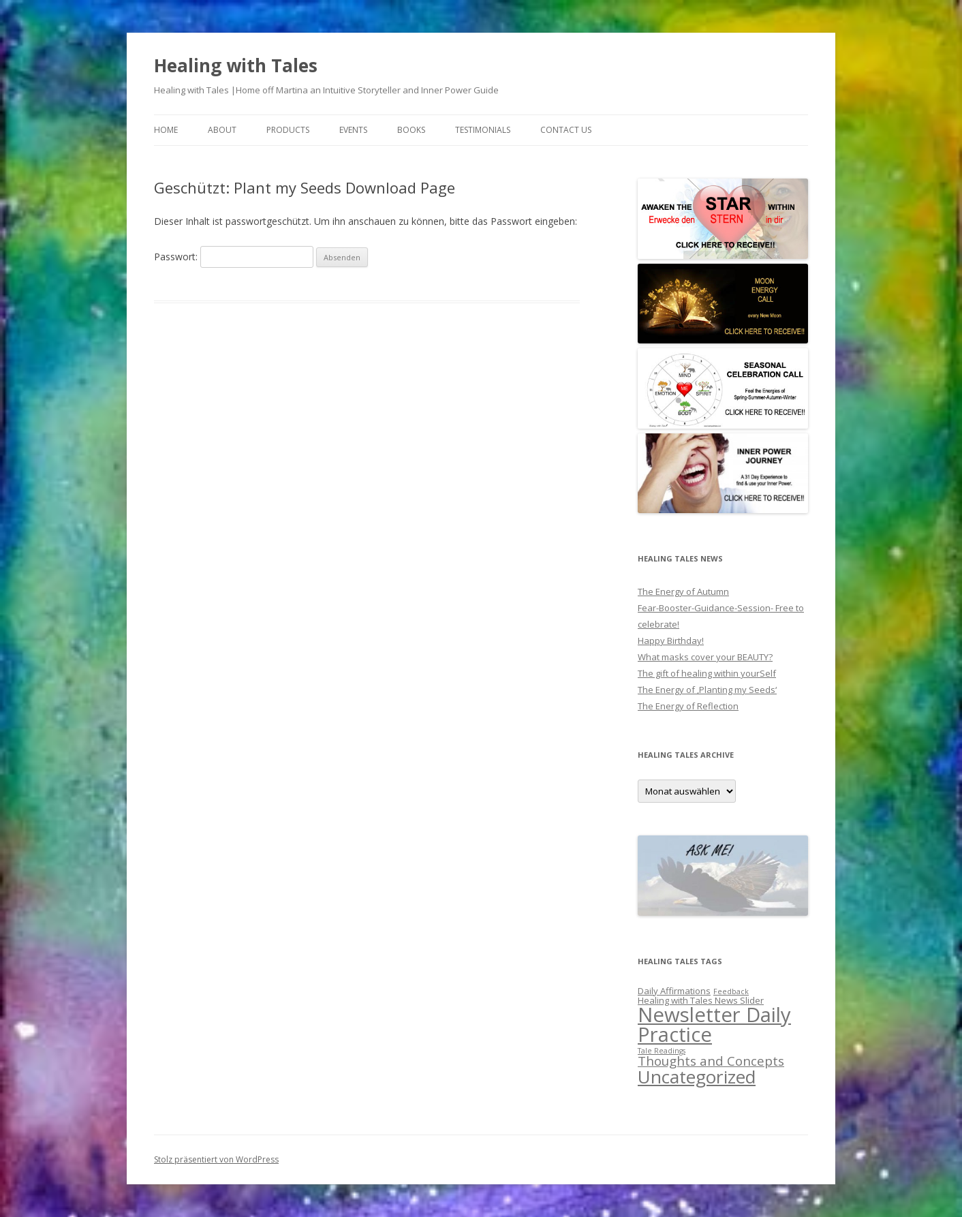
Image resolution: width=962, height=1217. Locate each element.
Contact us (565, 130)
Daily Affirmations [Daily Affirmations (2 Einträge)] (674, 991)
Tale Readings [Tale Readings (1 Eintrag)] (661, 1051)
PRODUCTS (287, 130)
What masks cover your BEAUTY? (705, 657)
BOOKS (411, 130)
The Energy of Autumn (683, 591)
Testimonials (482, 130)
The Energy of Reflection (688, 706)
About (222, 130)
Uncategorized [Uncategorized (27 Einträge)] (697, 1076)
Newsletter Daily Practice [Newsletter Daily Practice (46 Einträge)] (714, 1024)
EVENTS (353, 130)
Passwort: (233, 256)
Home (166, 130)
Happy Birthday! (671, 640)
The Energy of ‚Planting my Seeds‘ (707, 689)
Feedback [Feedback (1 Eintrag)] (731, 991)
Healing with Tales (235, 65)
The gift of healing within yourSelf (707, 673)
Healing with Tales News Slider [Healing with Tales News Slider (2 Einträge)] (701, 1000)
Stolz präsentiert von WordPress (216, 1159)
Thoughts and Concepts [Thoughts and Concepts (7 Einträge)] (711, 1061)
